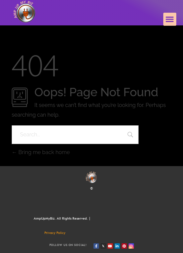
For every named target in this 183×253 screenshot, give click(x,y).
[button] (169, 19)
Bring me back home (41, 152)
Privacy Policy (54, 233)
